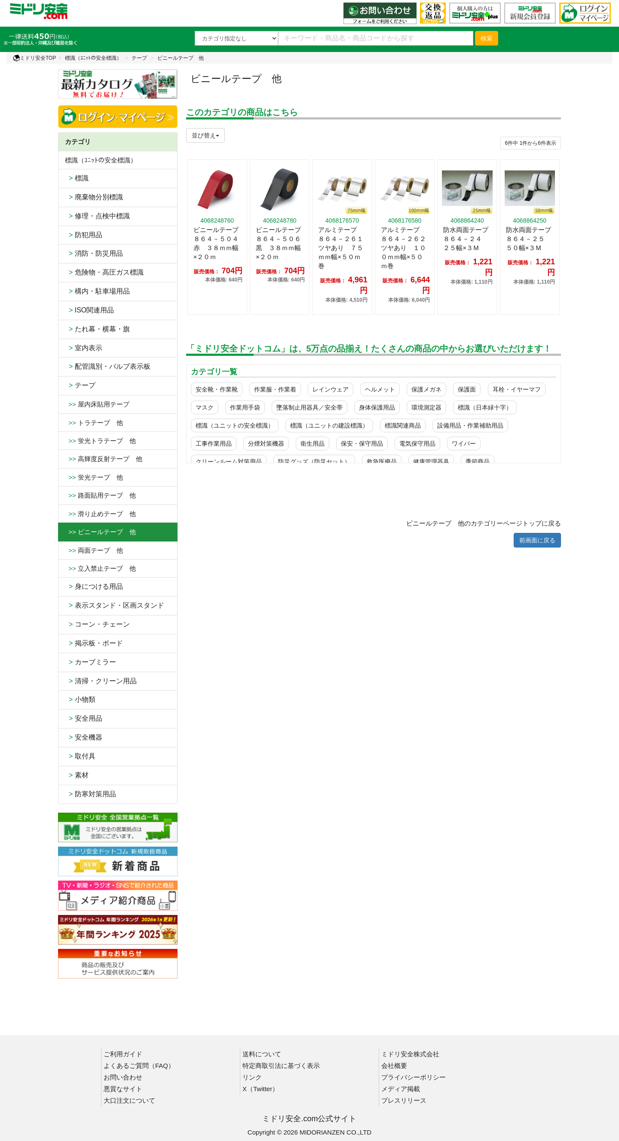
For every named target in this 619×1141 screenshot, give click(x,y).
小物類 (80, 699)
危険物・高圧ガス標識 (104, 272)
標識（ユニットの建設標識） (329, 425)
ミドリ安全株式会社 (410, 1054)
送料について (261, 1054)
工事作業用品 (214, 443)
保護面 (467, 389)
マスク (205, 407)
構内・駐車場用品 (97, 291)
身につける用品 (94, 586)
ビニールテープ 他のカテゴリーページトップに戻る (483, 523)
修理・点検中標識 (97, 216)
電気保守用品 (417, 443)
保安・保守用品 (362, 443)
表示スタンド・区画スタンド (114, 605)
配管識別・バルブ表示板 (107, 366)
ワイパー (464, 443)
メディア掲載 (400, 1088)
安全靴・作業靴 (217, 389)
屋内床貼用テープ (97, 404)
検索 (487, 38)
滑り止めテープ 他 (100, 513)
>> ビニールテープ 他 (100, 531)
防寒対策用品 (90, 794)
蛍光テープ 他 (94, 477)
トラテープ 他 (94, 422)
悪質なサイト (123, 1088)
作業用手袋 (245, 407)
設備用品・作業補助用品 (470, 425)
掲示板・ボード (94, 643)
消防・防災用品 (94, 253)
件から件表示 (530, 143)
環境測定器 (426, 407)
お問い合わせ (123, 1077)
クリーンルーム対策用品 (229, 461)
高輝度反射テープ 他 (103, 458)
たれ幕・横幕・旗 (97, 329)
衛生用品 (312, 443)
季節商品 (478, 461)
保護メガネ (426, 389)
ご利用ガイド (123, 1054)
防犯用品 (83, 235)
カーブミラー (90, 662)
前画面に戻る (537, 540)
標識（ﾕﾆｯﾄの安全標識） (93, 58)
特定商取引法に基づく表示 (281, 1065)
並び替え (205, 135)
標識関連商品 (403, 425)
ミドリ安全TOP (34, 58)
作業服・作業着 (275, 389)
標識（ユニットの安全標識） (235, 425)
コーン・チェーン (97, 624)
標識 (77, 178)
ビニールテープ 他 (180, 58)
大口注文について (129, 1100)
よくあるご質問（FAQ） (139, 1065)
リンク (252, 1077)
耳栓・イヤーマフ (517, 389)
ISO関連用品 (89, 310)
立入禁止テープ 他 (100, 568)
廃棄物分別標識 (94, 197)
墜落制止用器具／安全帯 (309, 407)
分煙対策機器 (266, 443)
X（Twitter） (260, 1088)
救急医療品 (382, 461)
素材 (77, 775)
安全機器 (83, 737)
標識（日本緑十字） (485, 407)
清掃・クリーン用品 (101, 681)
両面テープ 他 (94, 550)
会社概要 (394, 1065)
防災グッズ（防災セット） (314, 461)
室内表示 (83, 348)
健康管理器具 (431, 461)
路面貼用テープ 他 (100, 495)
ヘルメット (380, 389)
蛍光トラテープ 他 (100, 440)
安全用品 (83, 718)
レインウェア (331, 389)
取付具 (80, 756)
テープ (139, 58)
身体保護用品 (377, 407)
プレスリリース (403, 1100)
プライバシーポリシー (413, 1077)
